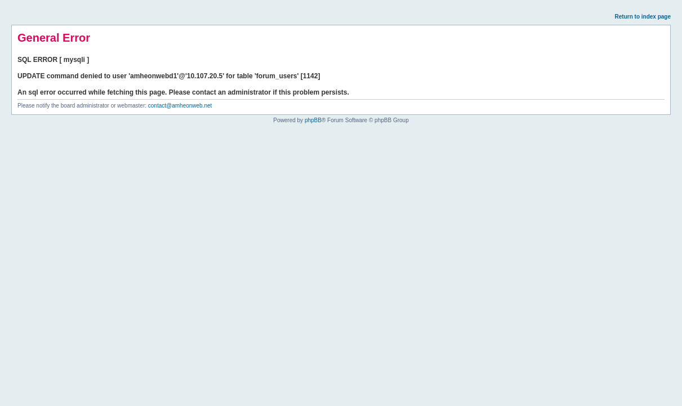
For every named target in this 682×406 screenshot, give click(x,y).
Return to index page (643, 17)
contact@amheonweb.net (180, 105)
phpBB (313, 120)
